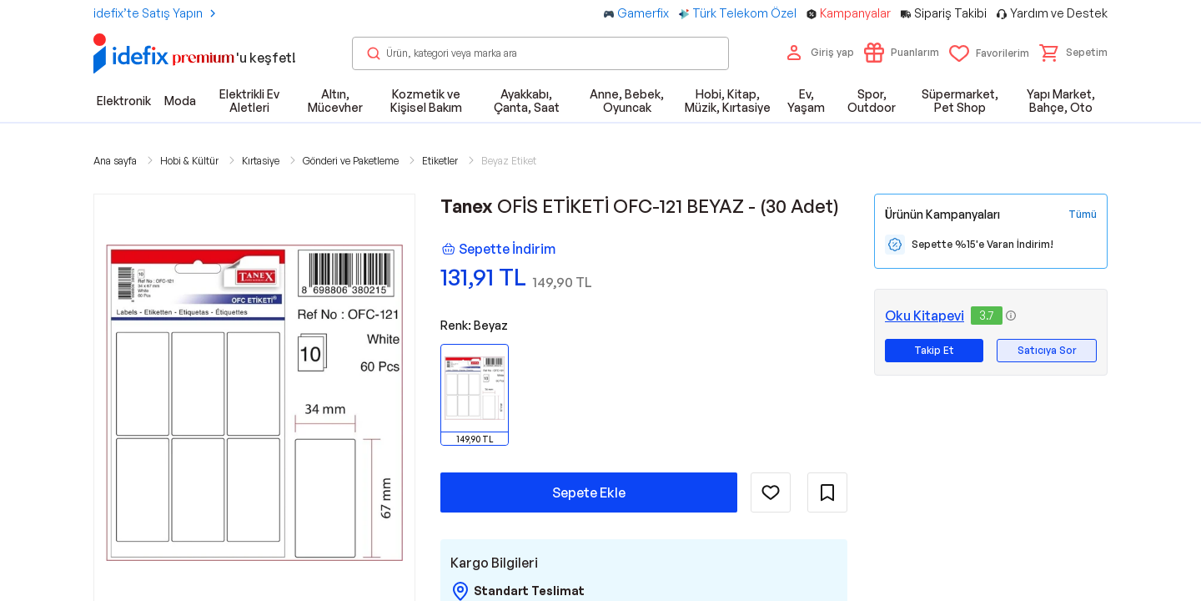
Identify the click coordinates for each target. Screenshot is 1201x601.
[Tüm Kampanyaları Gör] (1082, 214)
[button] (1073, 53)
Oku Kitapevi (924, 315)
